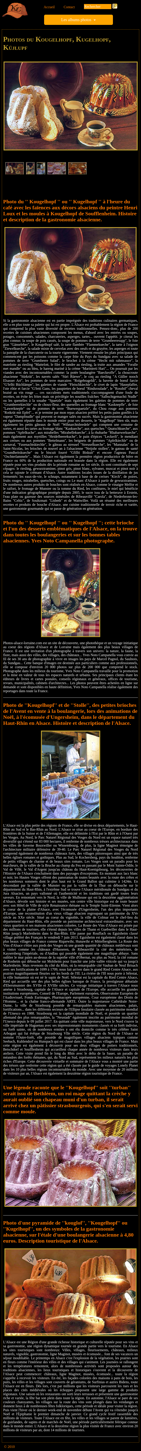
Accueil (49, 7)
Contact (69, 7)
